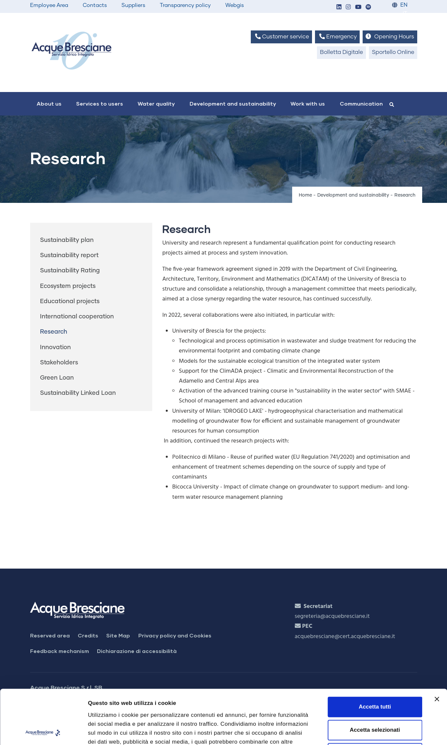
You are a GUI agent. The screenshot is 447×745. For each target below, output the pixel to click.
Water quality (156, 103)
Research (53, 332)
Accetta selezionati (375, 676)
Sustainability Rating (70, 271)
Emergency (337, 36)
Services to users (99, 103)
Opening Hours (390, 36)
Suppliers (133, 5)
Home (305, 195)
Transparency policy (185, 5)
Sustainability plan (67, 240)
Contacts (95, 5)
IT (405, 13)
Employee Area (49, 5)
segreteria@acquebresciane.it (332, 616)
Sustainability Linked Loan (78, 393)
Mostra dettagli (372, 731)
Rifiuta (374, 699)
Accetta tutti (375, 652)
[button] (339, 7)
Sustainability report (69, 255)
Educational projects (70, 301)
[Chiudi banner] (436, 644)
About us (49, 103)
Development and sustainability (233, 103)
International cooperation (77, 317)
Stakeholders (59, 363)
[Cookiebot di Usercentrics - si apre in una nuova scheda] (43, 731)
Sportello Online (393, 52)
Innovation (55, 347)
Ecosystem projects (68, 286)
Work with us (308, 103)
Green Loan (57, 378)
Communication (361, 103)
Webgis (234, 5)
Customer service (281, 36)
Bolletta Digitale (341, 52)
